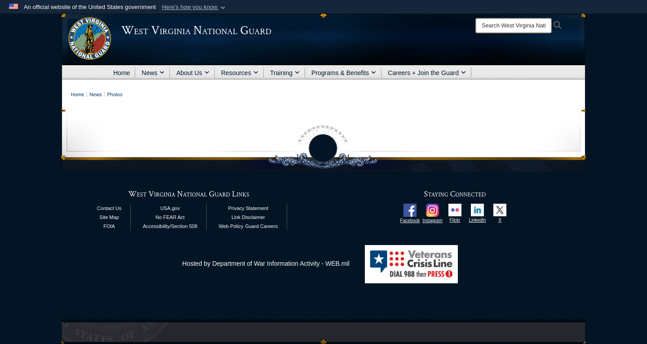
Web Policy (231, 226)
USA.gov (170, 208)
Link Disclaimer (248, 217)
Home (121, 72)
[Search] (513, 25)
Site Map (109, 217)
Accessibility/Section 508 (170, 226)
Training (285, 72)
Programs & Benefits (343, 72)
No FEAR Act (170, 217)
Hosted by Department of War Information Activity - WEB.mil (266, 263)
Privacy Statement (248, 208)
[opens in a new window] (410, 209)
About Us (192, 72)
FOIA (109, 226)
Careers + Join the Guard (427, 72)
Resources (239, 72)
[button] (194, 7)
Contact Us (109, 208)
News (153, 72)
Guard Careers (261, 226)
